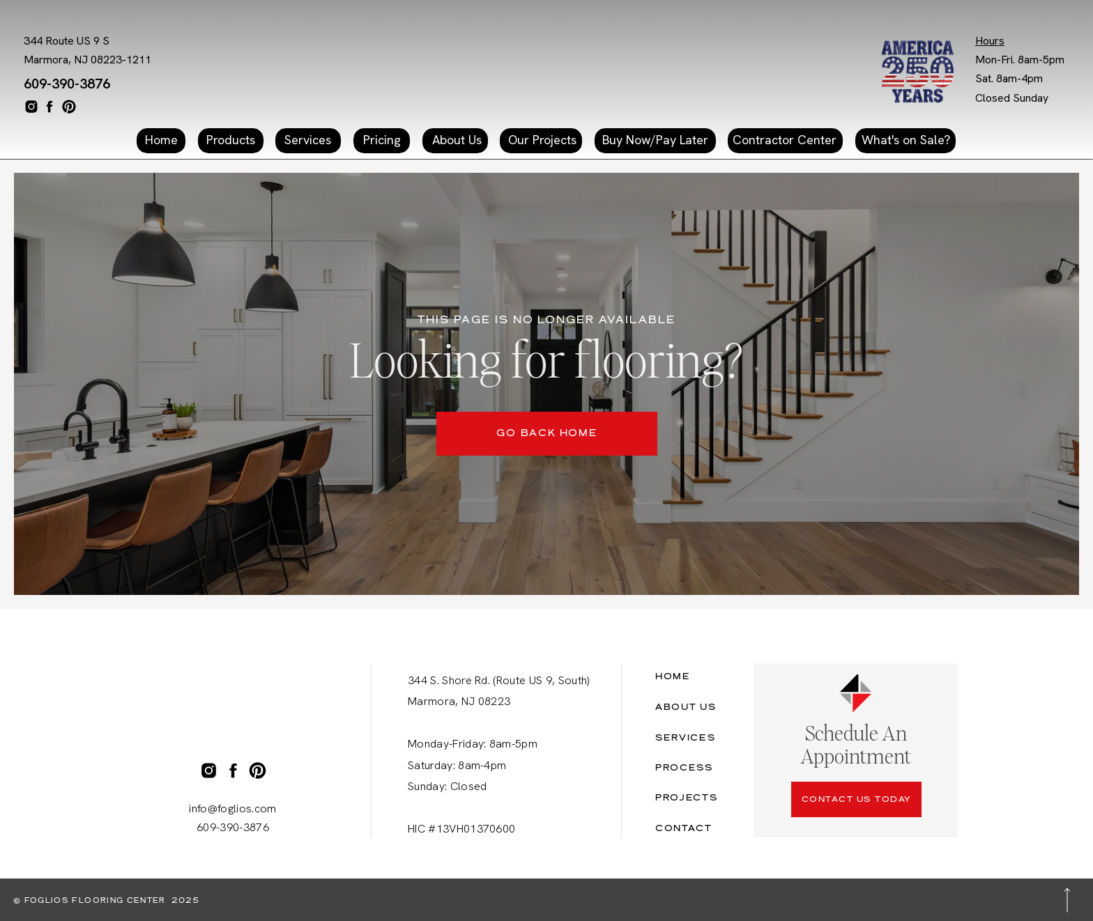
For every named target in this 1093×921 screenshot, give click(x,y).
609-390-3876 (67, 84)
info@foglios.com (232, 808)
